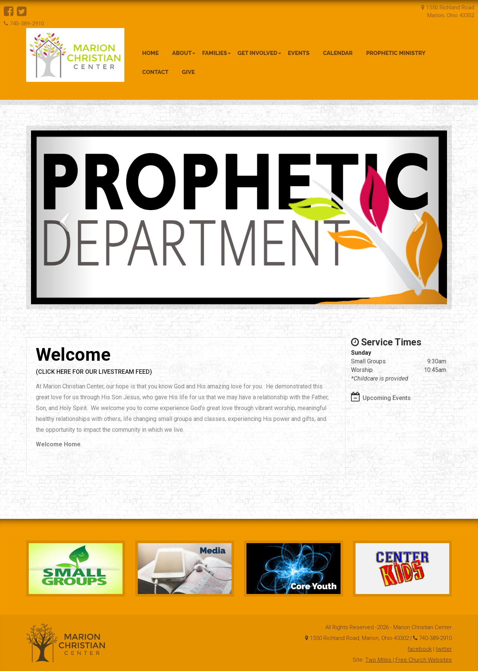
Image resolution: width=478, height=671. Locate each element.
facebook (419, 649)
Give (188, 72)
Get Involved (259, 53)
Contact (155, 72)
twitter (444, 649)
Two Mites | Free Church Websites (408, 659)
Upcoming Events (387, 397)
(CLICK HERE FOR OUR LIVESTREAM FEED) (94, 371)
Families (216, 53)
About (183, 53)
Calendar (338, 53)
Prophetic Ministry (395, 53)
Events (299, 53)
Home (150, 53)
